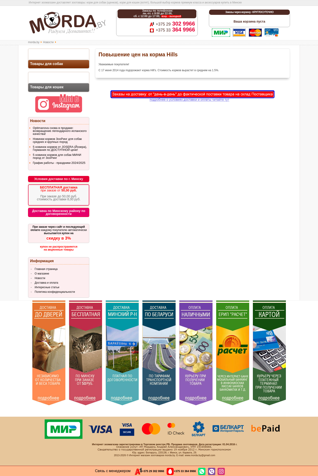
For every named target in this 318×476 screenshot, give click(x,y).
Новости (48, 42)
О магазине (42, 273)
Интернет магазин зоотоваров (146, 455)
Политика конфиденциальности (55, 291)
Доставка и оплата (46, 282)
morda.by (33, 42)
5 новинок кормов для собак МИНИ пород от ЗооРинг (57, 156)
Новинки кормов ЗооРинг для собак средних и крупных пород (57, 140)
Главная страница (46, 269)
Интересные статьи (47, 287)
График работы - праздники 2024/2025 (59, 163)
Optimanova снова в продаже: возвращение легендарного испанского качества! (60, 131)
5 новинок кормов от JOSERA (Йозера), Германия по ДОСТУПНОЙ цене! (60, 148)
